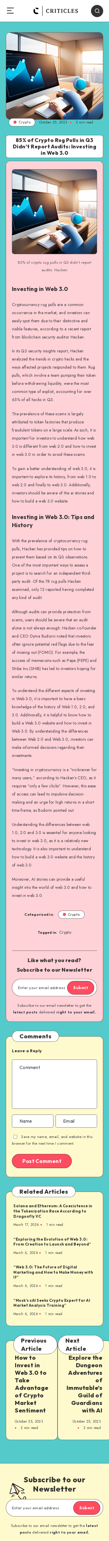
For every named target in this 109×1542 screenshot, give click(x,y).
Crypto (22, 122)
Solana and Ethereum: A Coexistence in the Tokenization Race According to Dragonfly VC (52, 1211)
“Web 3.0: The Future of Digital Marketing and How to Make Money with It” (53, 1272)
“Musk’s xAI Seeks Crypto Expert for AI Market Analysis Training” (51, 1303)
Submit (80, 988)
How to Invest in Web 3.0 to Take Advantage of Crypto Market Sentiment (32, 1384)
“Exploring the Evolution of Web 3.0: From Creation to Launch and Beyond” (52, 1242)
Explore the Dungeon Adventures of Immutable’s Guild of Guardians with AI (85, 1384)
